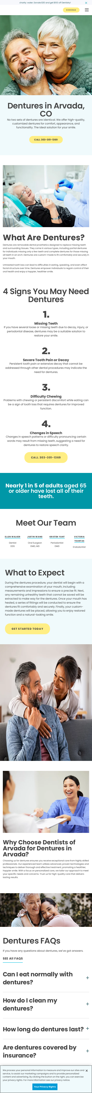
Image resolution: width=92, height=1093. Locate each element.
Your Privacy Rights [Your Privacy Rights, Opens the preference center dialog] (45, 1086)
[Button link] (71, 9)
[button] (87, 10)
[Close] (86, 1070)
